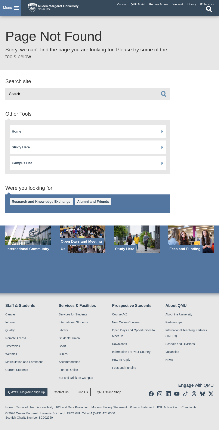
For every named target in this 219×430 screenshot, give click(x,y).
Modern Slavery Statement (109, 407)
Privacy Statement (142, 407)
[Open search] (209, 12)
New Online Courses (125, 322)
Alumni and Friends (93, 201)
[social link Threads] (194, 393)
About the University (179, 314)
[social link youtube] (176, 393)
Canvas (10, 314)
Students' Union (69, 338)
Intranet (10, 322)
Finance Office (68, 370)
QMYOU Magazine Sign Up (26, 392)
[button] (10, 9)
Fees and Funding (124, 367)
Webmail (11, 354)
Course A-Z (119, 314)
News (169, 359)
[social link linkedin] (168, 393)
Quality (10, 330)
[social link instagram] (159, 393)
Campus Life (22, 163)
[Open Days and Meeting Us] (82, 239)
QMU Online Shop (109, 392)
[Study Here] (137, 239)
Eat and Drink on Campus (76, 377)
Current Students (16, 370)
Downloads (119, 344)
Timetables (12, 346)
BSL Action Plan (168, 407)
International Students (73, 322)
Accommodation (69, 362)
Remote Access (15, 338)
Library (63, 330)
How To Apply (121, 359)
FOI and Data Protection (72, 407)
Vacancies (172, 352)
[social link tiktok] (185, 393)
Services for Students (73, 314)
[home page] (58, 8)
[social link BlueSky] (202, 393)
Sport (62, 346)
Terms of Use (25, 407)
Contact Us (61, 392)
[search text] (87, 94)
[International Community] (28, 239)
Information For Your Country (131, 352)
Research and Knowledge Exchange (41, 201)
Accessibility (45, 407)
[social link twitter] (211, 393)
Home (16, 131)
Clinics (63, 354)
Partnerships (174, 322)
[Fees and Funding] (191, 239)
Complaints (189, 407)
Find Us (82, 392)
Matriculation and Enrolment (24, 362)
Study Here (21, 147)
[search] (163, 94)
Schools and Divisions (180, 344)
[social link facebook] (151, 393)
